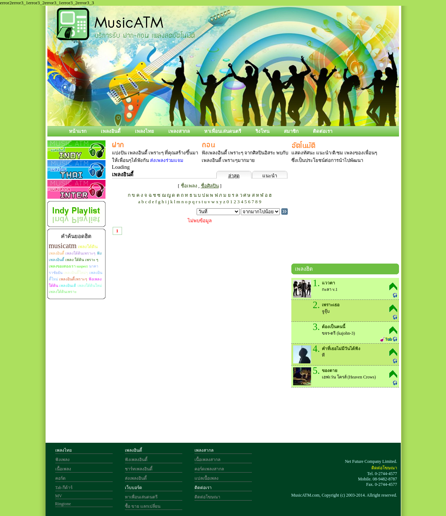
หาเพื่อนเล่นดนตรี (222, 131)
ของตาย (329, 370)
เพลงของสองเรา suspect (68, 266)
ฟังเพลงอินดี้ (136, 459)
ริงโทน (262, 131)
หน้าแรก (77, 131)
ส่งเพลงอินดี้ (136, 478)
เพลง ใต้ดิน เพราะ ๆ (81, 260)
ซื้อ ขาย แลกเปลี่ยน (142, 506)
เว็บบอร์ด (133, 487)
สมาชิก (291, 131)
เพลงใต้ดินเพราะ (63, 292)
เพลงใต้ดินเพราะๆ (80, 253)
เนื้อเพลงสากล (207, 459)
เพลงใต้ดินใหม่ (90, 286)
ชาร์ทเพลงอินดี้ (138, 468)
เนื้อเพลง (63, 468)
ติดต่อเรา (322, 131)
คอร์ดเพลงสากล (209, 468)
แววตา (328, 282)
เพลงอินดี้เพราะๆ (73, 279)
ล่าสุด (234, 175)
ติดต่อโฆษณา (207, 496)
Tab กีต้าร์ (64, 487)
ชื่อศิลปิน (210, 186)
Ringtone (63, 503)
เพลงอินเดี (67, 286)
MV (58, 495)
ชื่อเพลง (189, 186)
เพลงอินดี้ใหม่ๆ (76, 273)
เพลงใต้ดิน (88, 246)
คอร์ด (60, 478)
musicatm (63, 246)
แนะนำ (269, 175)
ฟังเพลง (62, 459)
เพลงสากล (179, 131)
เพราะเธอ (330, 304)
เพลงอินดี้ (111, 131)
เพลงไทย (144, 131)
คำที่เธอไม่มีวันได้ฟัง (341, 348)
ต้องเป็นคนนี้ (333, 326)
